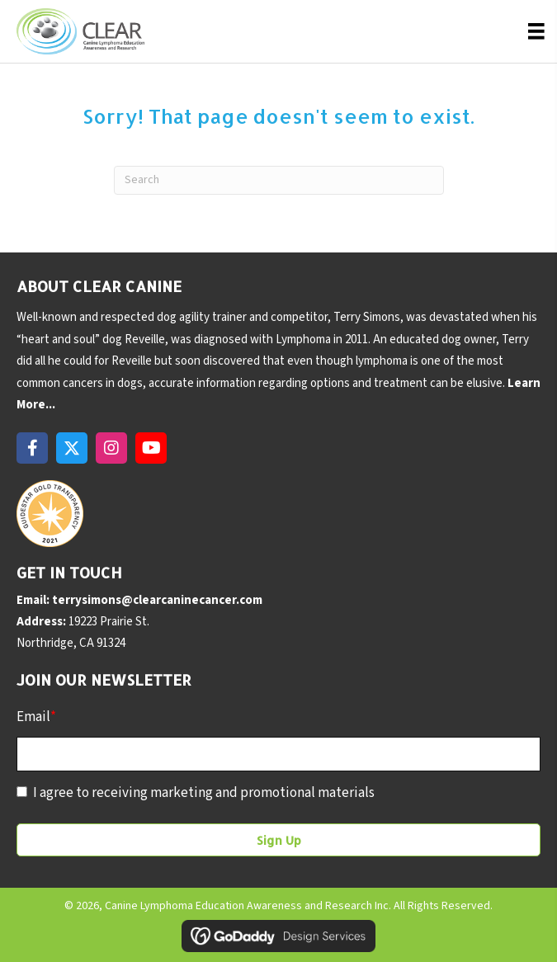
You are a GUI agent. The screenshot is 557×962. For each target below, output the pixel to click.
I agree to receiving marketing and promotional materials (204, 793)
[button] (32, 448)
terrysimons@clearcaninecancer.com (157, 600)
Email (36, 717)
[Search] (279, 180)
